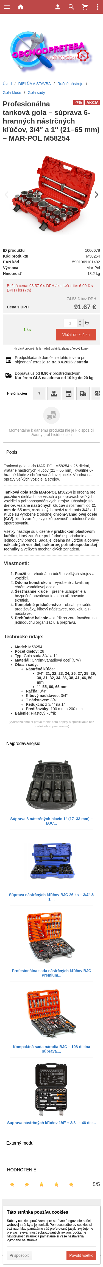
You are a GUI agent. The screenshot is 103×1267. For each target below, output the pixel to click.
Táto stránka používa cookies (37, 1212)
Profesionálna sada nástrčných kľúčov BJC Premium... (51, 973)
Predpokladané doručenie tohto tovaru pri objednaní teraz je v (51, 359)
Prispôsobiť (19, 1255)
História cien (17, 393)
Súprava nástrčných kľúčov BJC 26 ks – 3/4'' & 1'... (51, 897)
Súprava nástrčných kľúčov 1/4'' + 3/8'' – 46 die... (51, 1123)
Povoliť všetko (81, 1255)
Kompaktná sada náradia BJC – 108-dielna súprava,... (51, 1049)
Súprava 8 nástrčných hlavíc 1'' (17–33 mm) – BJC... (51, 821)
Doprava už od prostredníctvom (54, 375)
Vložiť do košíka (76, 334)
